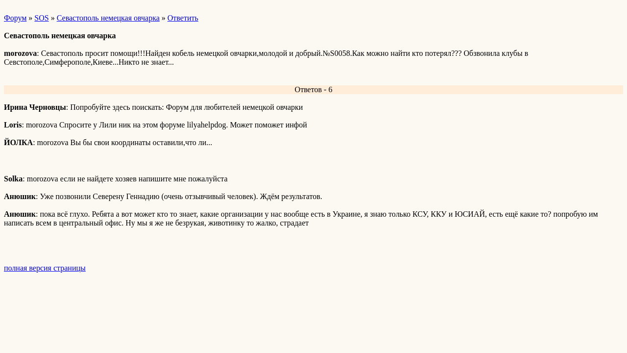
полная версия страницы (45, 268)
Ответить (183, 18)
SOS (41, 18)
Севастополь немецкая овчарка (108, 18)
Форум (15, 18)
